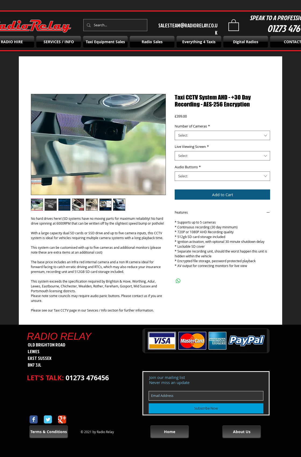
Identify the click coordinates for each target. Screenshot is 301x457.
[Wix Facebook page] (34, 419)
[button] (233, 25)
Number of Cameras (192, 126)
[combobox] (222, 135)
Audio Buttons (188, 167)
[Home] (169, 431)
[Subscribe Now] (206, 408)
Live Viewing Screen (192, 146)
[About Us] (241, 431)
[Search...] (115, 25)
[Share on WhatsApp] (178, 281)
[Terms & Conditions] (48, 431)
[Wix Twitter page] (48, 419)
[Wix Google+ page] (62, 419)
